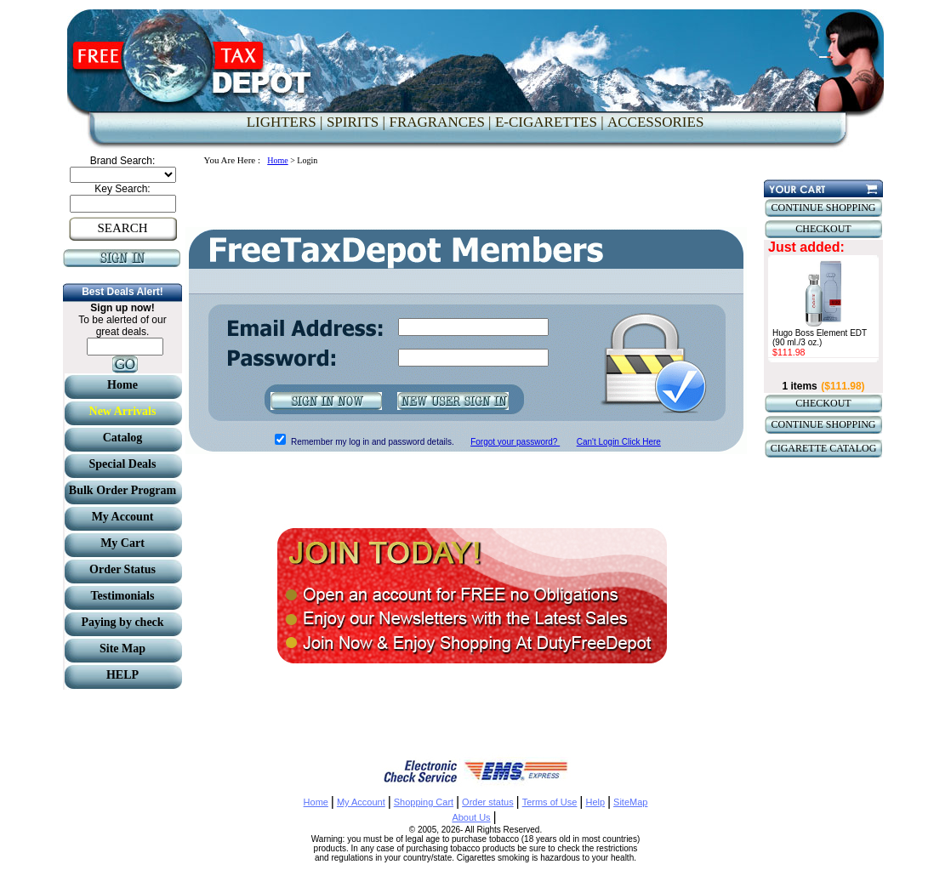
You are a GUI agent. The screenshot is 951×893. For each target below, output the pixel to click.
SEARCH (122, 228)
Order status (488, 802)
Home (277, 160)
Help (595, 802)
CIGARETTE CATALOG (824, 448)
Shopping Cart (423, 802)
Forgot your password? (515, 441)
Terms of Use (550, 802)
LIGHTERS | (285, 122)
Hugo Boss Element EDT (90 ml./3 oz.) (819, 337)
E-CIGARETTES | (549, 122)
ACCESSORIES (655, 122)
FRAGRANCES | (440, 122)
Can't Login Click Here (619, 441)
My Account (361, 802)
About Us (471, 817)
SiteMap (630, 802)
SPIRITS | (356, 122)
